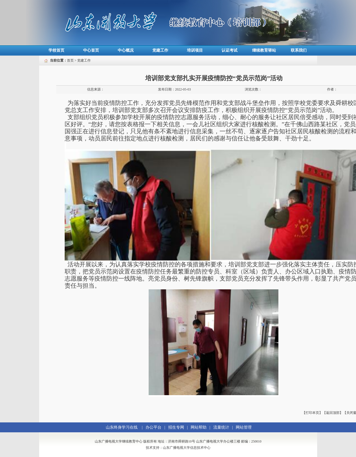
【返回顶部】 (333, 413)
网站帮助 (199, 427)
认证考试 (229, 50)
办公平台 (153, 427)
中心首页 (91, 50)
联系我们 (299, 50)
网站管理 (244, 427)
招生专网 (176, 427)
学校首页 (56, 50)
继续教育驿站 (264, 50)
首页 (70, 60)
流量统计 (221, 427)
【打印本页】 (312, 413)
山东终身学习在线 (122, 427)
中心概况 (126, 50)
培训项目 (195, 50)
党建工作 (160, 50)
